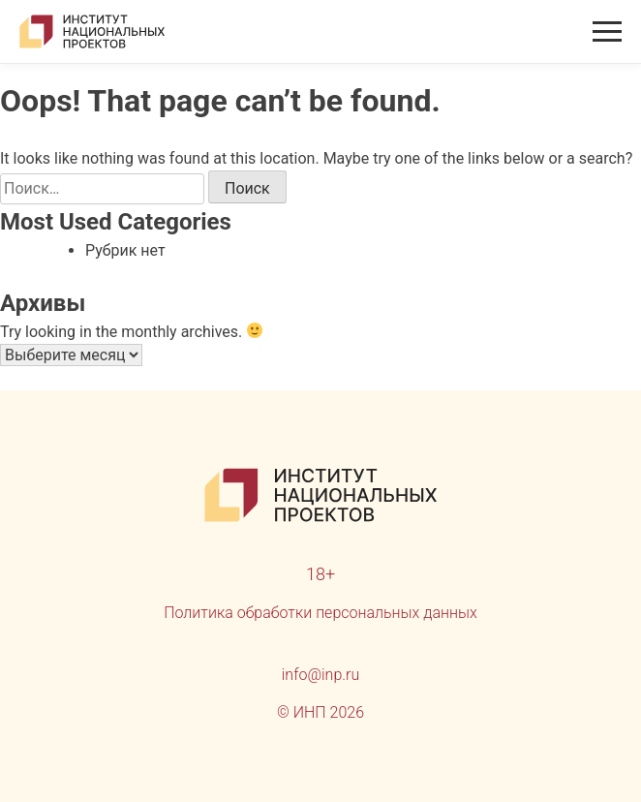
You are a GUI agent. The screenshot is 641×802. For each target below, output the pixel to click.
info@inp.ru (321, 674)
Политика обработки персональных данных (320, 612)
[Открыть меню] (607, 31)
